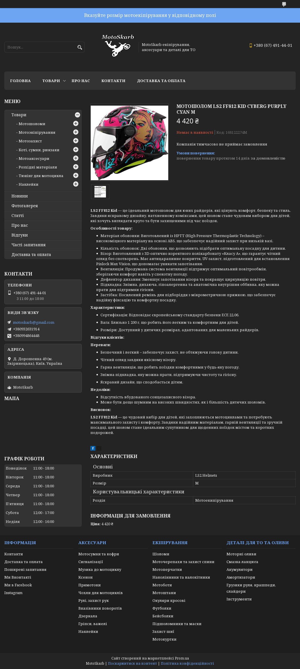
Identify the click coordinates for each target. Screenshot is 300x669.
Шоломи (160, 553)
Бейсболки (162, 615)
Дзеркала (87, 615)
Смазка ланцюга (242, 561)
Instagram (13, 592)
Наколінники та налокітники (181, 577)
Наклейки (28, 184)
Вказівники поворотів (100, 608)
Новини (19, 196)
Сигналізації (90, 561)
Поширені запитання (25, 569)
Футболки (161, 608)
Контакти (113, 80)
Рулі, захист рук (93, 600)
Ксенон (85, 577)
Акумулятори (240, 569)
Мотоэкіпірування (37, 132)
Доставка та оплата (161, 80)
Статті (17, 215)
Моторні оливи (241, 553)
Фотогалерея (24, 205)
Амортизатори (241, 577)
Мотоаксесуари (34, 158)
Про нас (80, 80)
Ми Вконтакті (17, 577)
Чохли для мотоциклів (100, 592)
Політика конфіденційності (187, 663)
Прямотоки (89, 584)
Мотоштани (164, 592)
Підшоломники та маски (177, 623)
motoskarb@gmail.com (33, 322)
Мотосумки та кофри (98, 553)
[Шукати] (80, 47)
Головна (20, 80)
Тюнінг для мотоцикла (41, 175)
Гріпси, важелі (92, 623)
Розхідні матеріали (38, 167)
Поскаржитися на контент (132, 663)
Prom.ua (182, 658)
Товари (51, 80)
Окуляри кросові (168, 600)
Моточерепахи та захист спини (183, 561)
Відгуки (19, 235)
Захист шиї (163, 631)
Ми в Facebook (18, 584)
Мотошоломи (32, 123)
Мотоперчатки (167, 569)
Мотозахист (30, 141)
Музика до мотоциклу (99, 569)
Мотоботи (162, 584)
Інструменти (239, 599)
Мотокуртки (164, 639)
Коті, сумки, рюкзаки (39, 149)
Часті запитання (28, 244)
